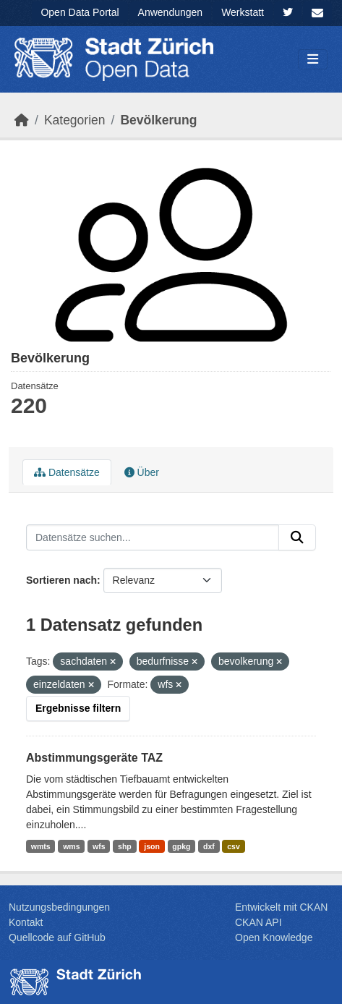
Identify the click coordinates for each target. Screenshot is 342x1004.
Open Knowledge (273, 937)
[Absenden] (297, 537)
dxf (209, 846)
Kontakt (26, 922)
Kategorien (75, 120)
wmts (41, 846)
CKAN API (258, 922)
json (152, 846)
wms (71, 846)
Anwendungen (170, 12)
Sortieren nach (61, 580)
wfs (99, 846)
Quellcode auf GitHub (57, 937)
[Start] (21, 120)
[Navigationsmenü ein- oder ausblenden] (313, 59)
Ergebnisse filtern (78, 708)
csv (233, 846)
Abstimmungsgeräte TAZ (94, 758)
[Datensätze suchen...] (152, 537)
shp (125, 846)
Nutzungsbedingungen (59, 907)
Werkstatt (242, 12)
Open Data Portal (79, 12)
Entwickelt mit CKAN (281, 907)
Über (141, 472)
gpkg (181, 846)
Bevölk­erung (158, 120)
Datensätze (67, 472)
